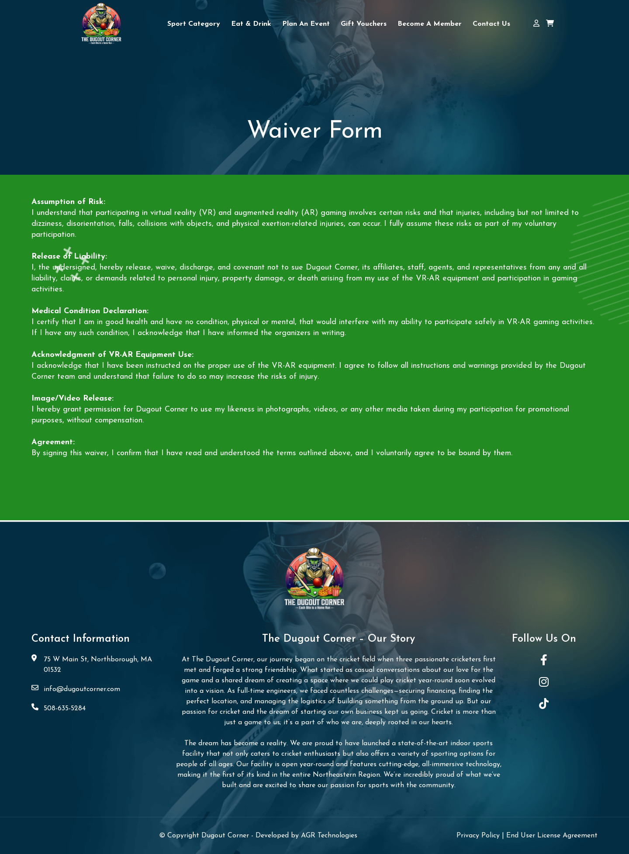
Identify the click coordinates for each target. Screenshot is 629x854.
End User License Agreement (552, 835)
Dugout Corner (226, 835)
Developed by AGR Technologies (306, 835)
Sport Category (193, 24)
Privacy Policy (479, 835)
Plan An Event (306, 24)
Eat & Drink (251, 24)
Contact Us (491, 24)
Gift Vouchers (364, 24)
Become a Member (429, 24)
